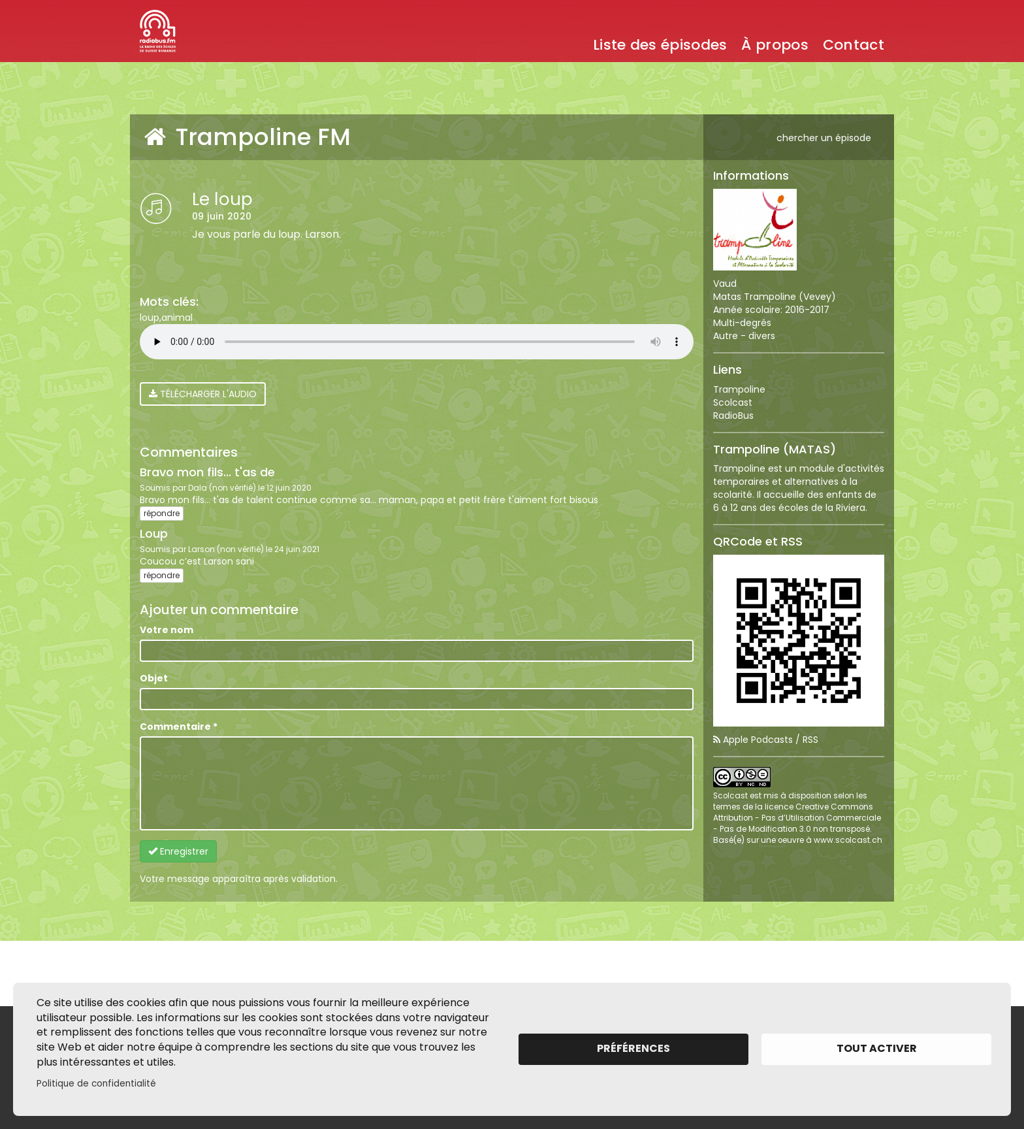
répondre (162, 513)
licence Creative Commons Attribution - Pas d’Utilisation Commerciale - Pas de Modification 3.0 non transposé (797, 818)
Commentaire (178, 726)
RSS (810, 739)
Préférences (633, 1048)
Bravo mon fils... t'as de (207, 472)
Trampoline (739, 389)
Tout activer (877, 1048)
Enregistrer (178, 851)
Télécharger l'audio (203, 394)
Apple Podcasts (758, 739)
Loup (154, 533)
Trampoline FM (245, 137)
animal (177, 317)
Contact (853, 45)
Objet (154, 678)
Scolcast (732, 402)
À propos (774, 45)
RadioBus (733, 415)
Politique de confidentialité (96, 1083)
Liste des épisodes (660, 45)
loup (149, 317)
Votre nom (166, 629)
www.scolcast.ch (848, 840)
